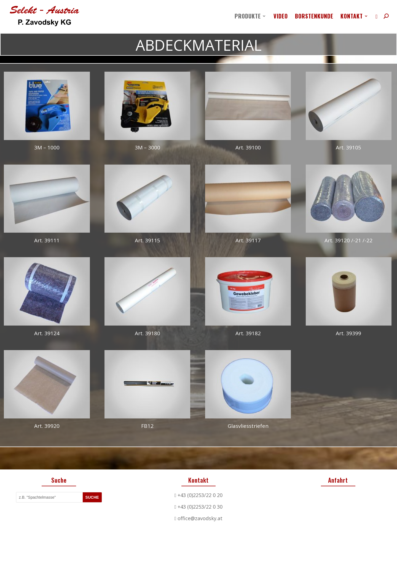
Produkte (248, 17)
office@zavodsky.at (200, 507)
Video (280, 17)
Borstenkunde (314, 17)
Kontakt (351, 17)
